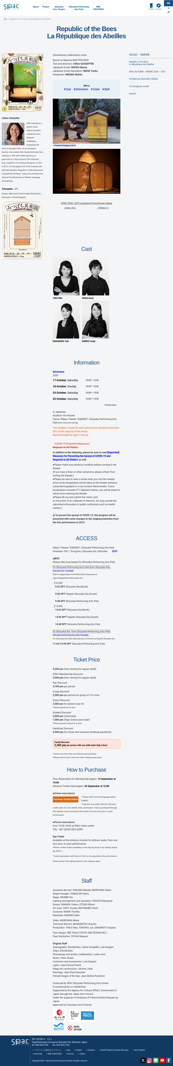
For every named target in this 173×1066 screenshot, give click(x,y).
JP (168, 12)
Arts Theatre (139, 1050)
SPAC (16, 7)
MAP (114, 551)
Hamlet (132, 93)
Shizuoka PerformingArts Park (79, 8)
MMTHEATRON (98, 8)
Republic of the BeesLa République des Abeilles (141, 63)
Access (158, 11)
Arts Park (38, 1054)
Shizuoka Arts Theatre (59, 8)
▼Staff (106, 89)
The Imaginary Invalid (139, 86)
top (68, 1050)
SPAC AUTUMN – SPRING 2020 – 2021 (147, 71)
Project (45, 7)
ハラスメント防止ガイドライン (47, 1050)
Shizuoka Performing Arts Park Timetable (71, 635)
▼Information (80, 89)
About (36, 7)
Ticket (150, 11)
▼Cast (67, 89)
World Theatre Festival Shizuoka (114, 1050)
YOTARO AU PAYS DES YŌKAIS (143, 79)
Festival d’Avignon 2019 (65, 145)
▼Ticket (95, 89)
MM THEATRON (55, 1054)
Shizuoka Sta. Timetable (63, 571)
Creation (91, 1050)
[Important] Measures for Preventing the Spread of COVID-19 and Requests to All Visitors (86, 456)
